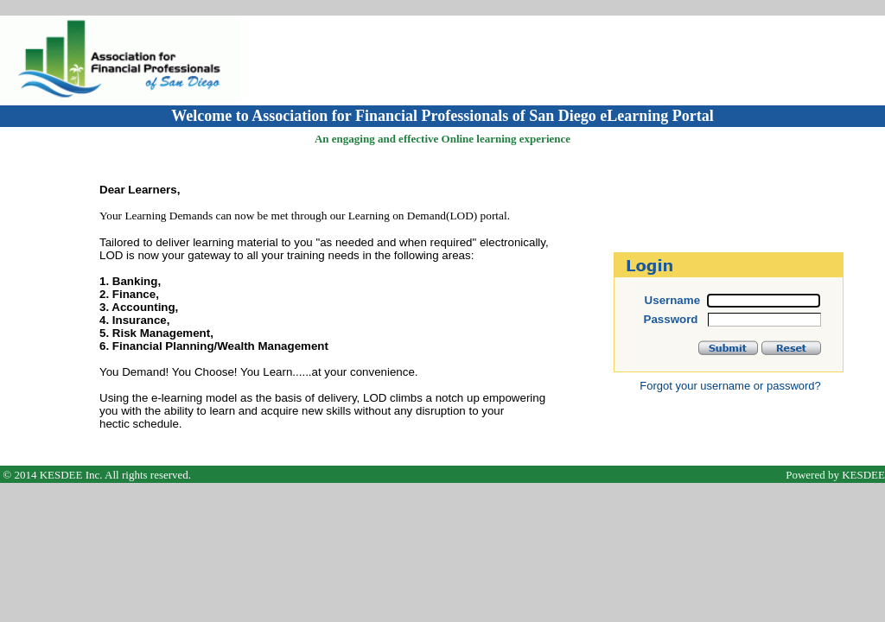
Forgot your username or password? (730, 385)
